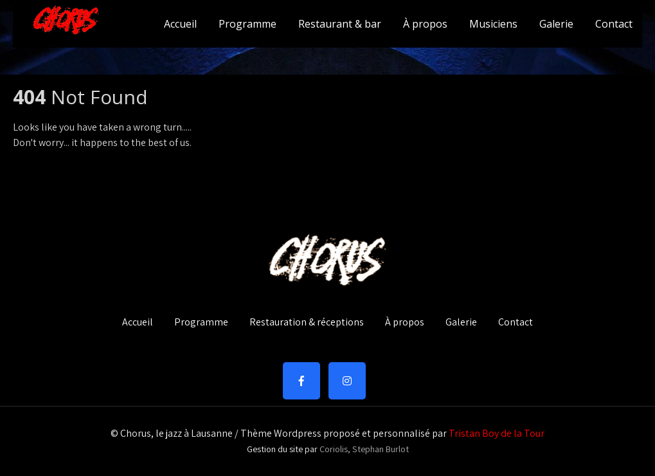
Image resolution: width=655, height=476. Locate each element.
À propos (425, 24)
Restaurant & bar (339, 24)
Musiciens (493, 24)
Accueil (180, 24)
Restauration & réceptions (306, 320)
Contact (614, 24)
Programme (247, 24)
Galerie (556, 24)
